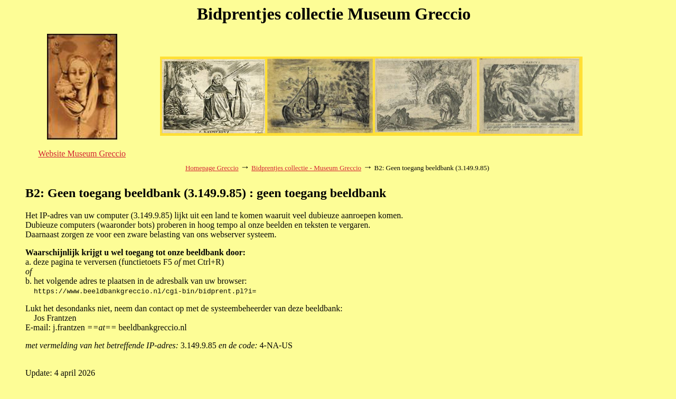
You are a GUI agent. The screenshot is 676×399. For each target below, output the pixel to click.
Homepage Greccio (212, 168)
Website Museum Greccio (82, 153)
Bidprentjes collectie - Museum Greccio (306, 168)
